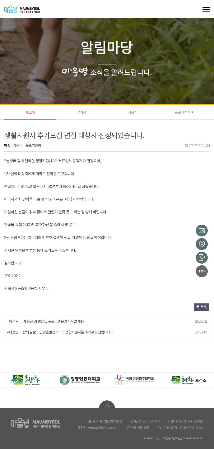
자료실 (132, 112)
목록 (201, 307)
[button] (206, 6)
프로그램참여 (184, 112)
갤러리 (81, 112)
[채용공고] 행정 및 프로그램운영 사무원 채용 (53, 321)
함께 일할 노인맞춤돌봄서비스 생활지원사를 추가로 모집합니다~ (67, 332)
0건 (17, 145)
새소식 (30, 112)
